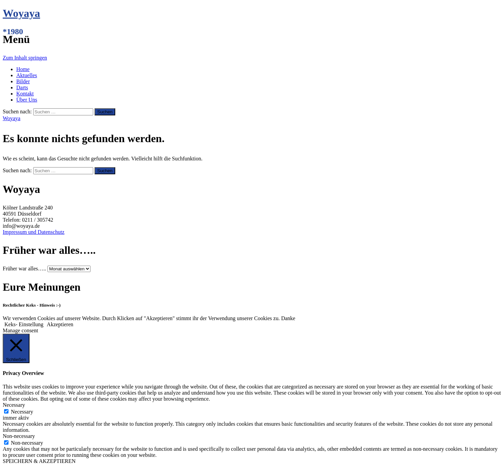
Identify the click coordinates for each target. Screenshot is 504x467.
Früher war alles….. (24, 268)
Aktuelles (26, 75)
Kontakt (25, 93)
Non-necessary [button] (19, 436)
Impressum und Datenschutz (33, 232)
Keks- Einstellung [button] (23, 324)
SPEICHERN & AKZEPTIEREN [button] (39, 461)
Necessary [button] (14, 405)
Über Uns (26, 100)
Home (22, 69)
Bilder (23, 81)
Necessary (22, 412)
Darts (22, 87)
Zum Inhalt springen (25, 58)
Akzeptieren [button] (60, 324)
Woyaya (21, 13)
